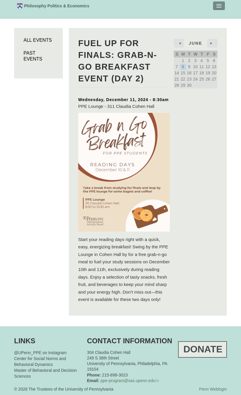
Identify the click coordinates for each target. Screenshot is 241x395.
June (195, 43)
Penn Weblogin (213, 389)
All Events (38, 40)
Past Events (33, 56)
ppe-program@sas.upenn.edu (128, 380)
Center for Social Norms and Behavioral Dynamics (40, 361)
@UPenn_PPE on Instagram (40, 352)
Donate (202, 349)
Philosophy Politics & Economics (53, 6)
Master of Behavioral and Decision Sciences (45, 373)
